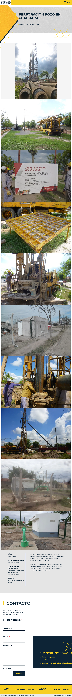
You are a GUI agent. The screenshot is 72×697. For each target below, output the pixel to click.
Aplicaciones (20, 689)
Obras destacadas (43, 689)
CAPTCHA (7, 669)
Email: (6, 637)
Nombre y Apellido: (12, 620)
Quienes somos (7, 689)
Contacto (67, 689)
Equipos (31, 689)
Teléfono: (8, 628)
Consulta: (8, 645)
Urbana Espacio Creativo (64, 695)
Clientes (56, 689)
